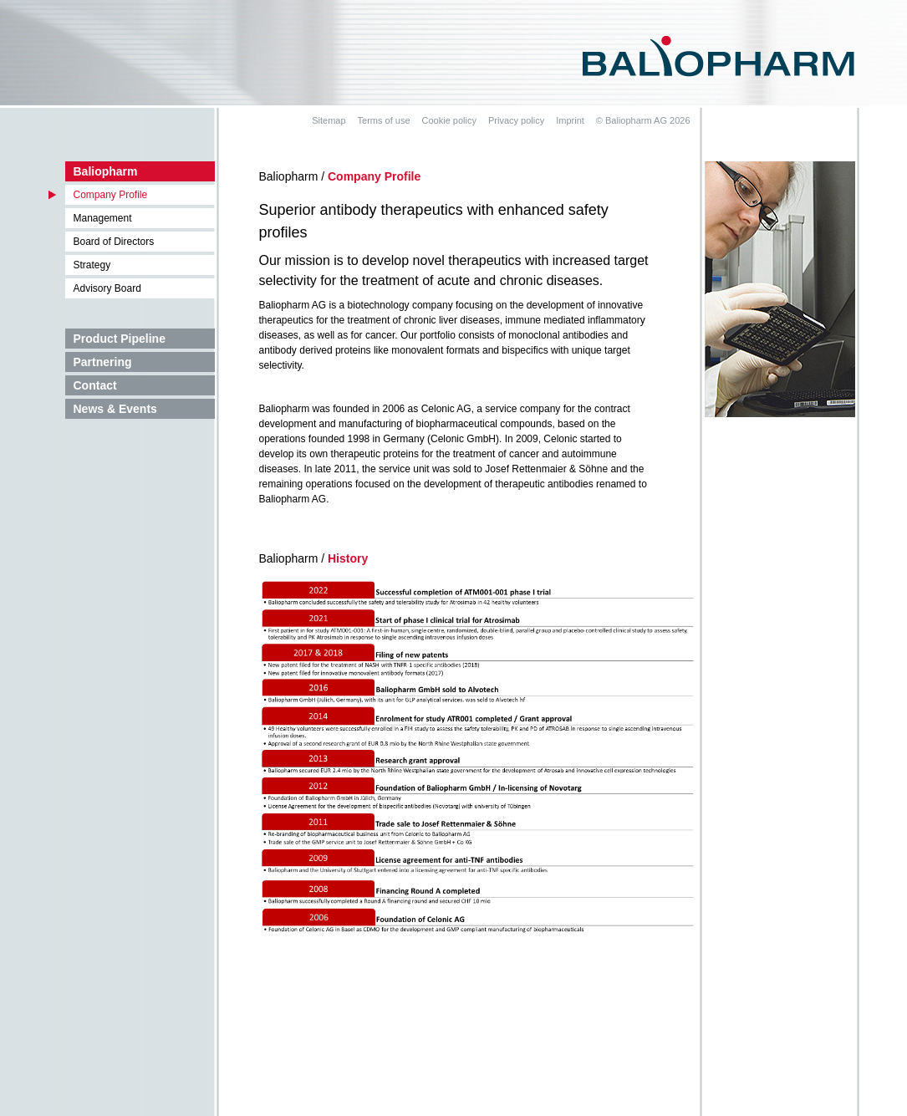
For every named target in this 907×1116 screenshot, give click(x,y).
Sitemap (328, 120)
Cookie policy (449, 120)
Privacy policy (516, 120)
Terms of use (384, 120)
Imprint (570, 120)
